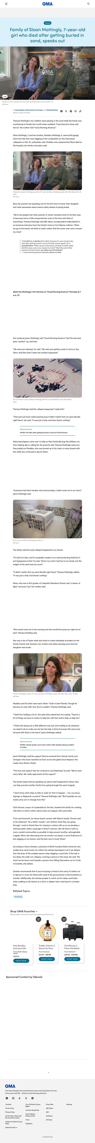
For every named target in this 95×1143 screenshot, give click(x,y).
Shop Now (21, 961)
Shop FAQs (49, 1104)
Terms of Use (9, 1108)
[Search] (88, 4)
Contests (8, 1104)
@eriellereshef (27, 245)
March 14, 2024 (55, 252)
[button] (6, 4)
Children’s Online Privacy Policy (13, 1122)
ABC (47, 1112)
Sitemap (69, 1104)
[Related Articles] (47, 431)
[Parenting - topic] (18, 896)
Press (27, 1120)
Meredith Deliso (52, 110)
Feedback (29, 1123)
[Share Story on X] (66, 111)
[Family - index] (47, 23)
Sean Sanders (20, 110)
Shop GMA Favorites (22, 911)
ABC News (49, 1108)
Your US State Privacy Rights (32, 1105)
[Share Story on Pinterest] (71, 111)
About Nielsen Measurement (30, 1115)
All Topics (49, 1120)
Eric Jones (39, 110)
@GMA (37, 241)
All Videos (49, 1116)
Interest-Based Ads (32, 1110)
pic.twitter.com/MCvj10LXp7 (52, 250)
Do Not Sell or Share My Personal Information (13, 1117)
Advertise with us (11, 1127)
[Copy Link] (80, 111)
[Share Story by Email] (75, 111)
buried (75, 135)
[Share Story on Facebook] (61, 111)
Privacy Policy (10, 1112)
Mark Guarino (30, 110)
